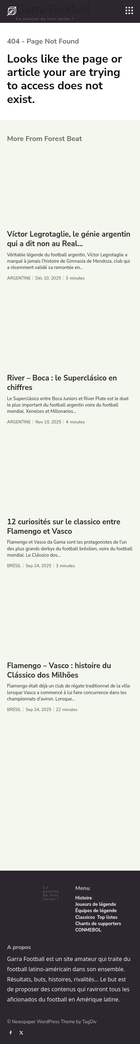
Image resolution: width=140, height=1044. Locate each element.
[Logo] (48, 11)
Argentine (19, 278)
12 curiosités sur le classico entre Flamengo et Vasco (63, 526)
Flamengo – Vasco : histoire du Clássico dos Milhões (59, 670)
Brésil (14, 566)
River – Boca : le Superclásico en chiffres (62, 382)
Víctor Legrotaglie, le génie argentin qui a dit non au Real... (69, 239)
